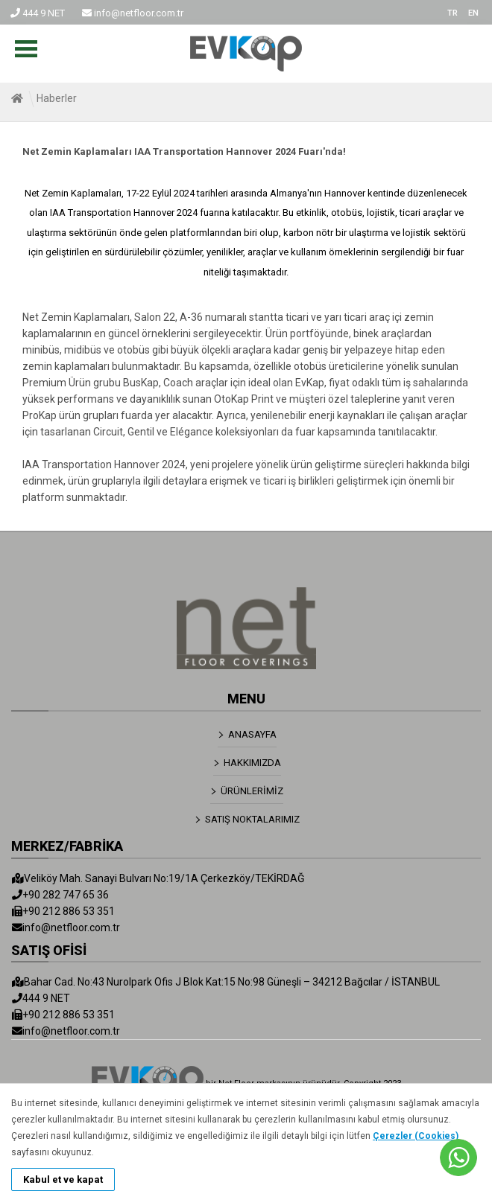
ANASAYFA (252, 734)
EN (473, 13)
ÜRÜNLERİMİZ (252, 790)
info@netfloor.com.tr (132, 13)
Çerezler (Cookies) (415, 1136)
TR (452, 13)
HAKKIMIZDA (252, 762)
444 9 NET (37, 13)
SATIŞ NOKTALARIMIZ (252, 819)
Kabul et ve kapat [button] (63, 1179)
